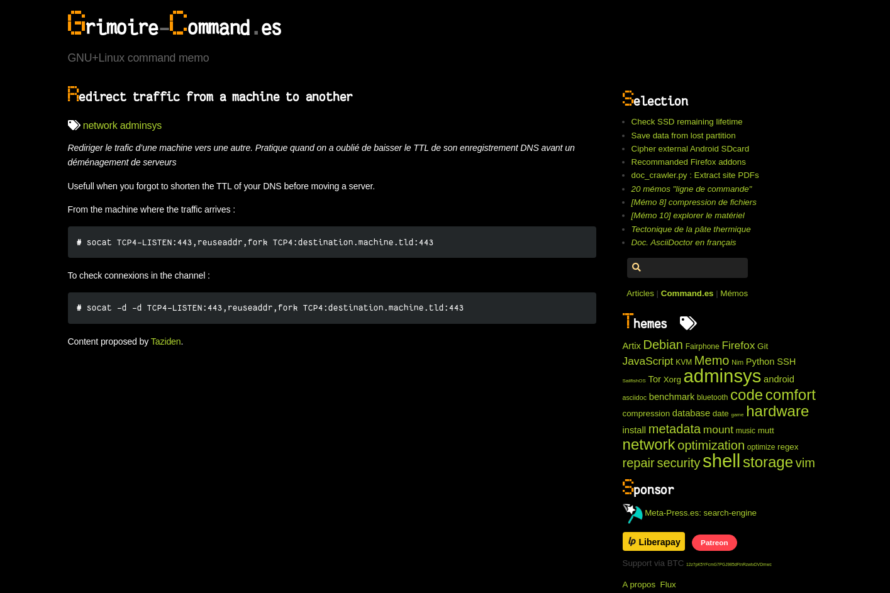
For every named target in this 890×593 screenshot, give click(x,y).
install (634, 430)
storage (768, 461)
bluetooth (712, 397)
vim (805, 463)
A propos (639, 584)
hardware (777, 410)
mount (718, 429)
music (745, 430)
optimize (761, 447)
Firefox (738, 345)
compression (646, 413)
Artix (632, 346)
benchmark (672, 397)
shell (721, 460)
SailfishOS (634, 381)
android (779, 379)
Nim (737, 362)
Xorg (672, 379)
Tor (654, 379)
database (691, 413)
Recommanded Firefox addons (688, 162)
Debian (663, 345)
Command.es (687, 293)
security (678, 463)
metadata (674, 429)
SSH (786, 362)
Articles (640, 293)
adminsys (141, 125)
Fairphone (703, 346)
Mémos (734, 293)
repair (639, 463)
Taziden (166, 341)
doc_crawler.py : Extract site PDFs (695, 175)
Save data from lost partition (683, 135)
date (721, 413)
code (746, 394)
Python (760, 362)
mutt (766, 430)
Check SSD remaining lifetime (687, 121)
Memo (712, 360)
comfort (790, 394)
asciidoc (635, 397)
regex (787, 447)
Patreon (714, 542)
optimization (711, 445)
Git (762, 346)
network (100, 125)
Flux (668, 584)
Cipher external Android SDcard (690, 148)
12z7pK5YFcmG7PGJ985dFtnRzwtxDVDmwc (729, 564)
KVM (684, 362)
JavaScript (648, 361)
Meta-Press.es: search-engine (690, 513)
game (737, 415)
